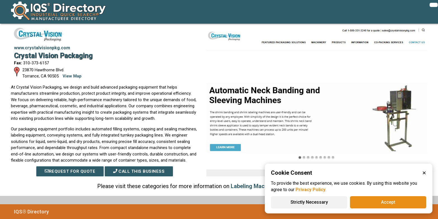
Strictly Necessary (309, 202)
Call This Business (139, 171)
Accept (388, 202)
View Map (72, 76)
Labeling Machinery (255, 186)
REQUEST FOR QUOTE (69, 171)
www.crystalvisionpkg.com (42, 47)
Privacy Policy (310, 189)
